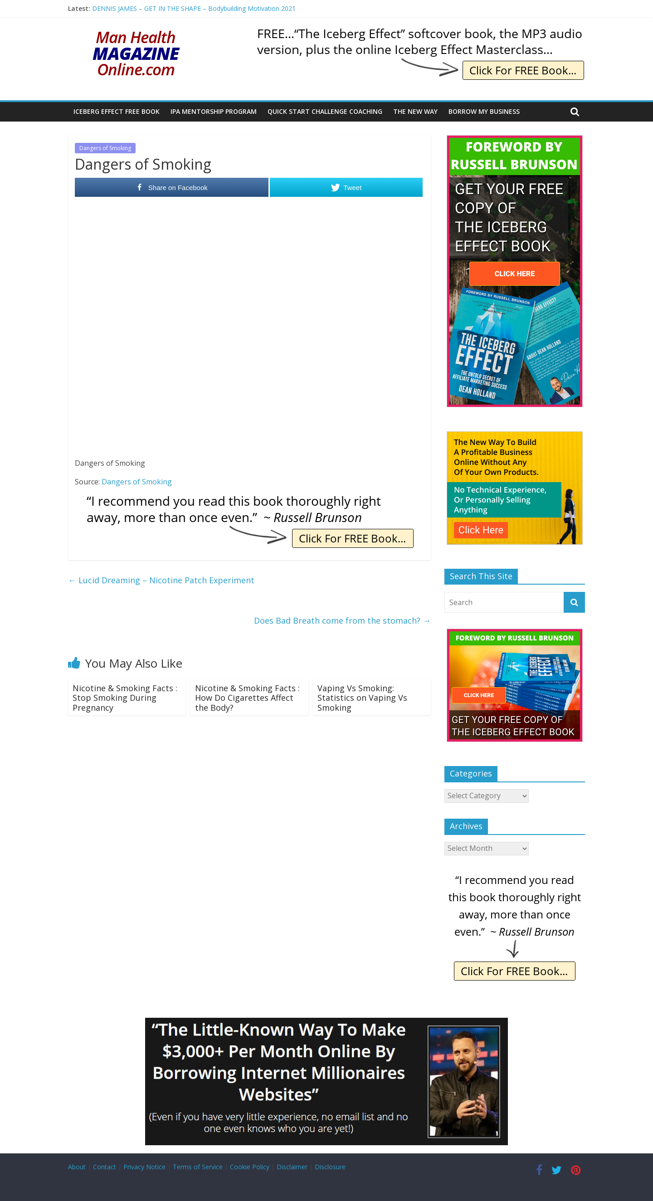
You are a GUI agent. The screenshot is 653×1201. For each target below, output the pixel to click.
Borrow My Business (484, 111)
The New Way (415, 111)
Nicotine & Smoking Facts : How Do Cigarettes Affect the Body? (247, 698)
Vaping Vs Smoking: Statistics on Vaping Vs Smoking (362, 698)
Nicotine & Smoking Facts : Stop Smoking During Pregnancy (125, 698)
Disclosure (330, 1166)
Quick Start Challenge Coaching (325, 111)
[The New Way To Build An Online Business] (515, 436)
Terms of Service (198, 1166)
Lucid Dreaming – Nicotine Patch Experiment (161, 580)
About (77, 1166)
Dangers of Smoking (105, 148)
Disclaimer (292, 1166)
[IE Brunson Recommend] (249, 500)
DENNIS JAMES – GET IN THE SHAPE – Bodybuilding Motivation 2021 (194, 8)
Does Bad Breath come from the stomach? (342, 620)
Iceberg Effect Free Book (116, 111)
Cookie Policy (249, 1166)
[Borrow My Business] (326, 1023)
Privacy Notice (144, 1166)
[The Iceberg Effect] (515, 140)
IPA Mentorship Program (214, 111)
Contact (104, 1166)
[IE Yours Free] (420, 32)
